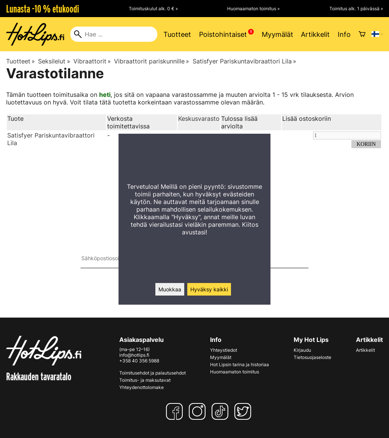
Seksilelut (54, 61)
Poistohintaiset (223, 34)
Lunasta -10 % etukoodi (42, 8)
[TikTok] (221, 411)
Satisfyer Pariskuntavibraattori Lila (244, 61)
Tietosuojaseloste (312, 357)
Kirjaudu (302, 350)
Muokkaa (169, 289)
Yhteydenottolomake (141, 387)
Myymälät (277, 34)
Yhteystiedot (223, 350)
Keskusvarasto (199, 118)
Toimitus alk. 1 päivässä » (356, 8)
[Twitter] (244, 411)
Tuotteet (177, 34)
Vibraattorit (92, 61)
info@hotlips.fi (134, 355)
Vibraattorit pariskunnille (151, 61)
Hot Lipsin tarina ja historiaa (239, 364)
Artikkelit (315, 34)
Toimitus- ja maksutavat (145, 380)
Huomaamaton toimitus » (253, 8)
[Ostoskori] (362, 34)
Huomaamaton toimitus (234, 372)
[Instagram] (199, 411)
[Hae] (113, 34)
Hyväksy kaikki (209, 289)
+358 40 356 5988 (139, 361)
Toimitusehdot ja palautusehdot (152, 373)
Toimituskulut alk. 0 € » (153, 8)
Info (344, 34)
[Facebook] (176, 411)
